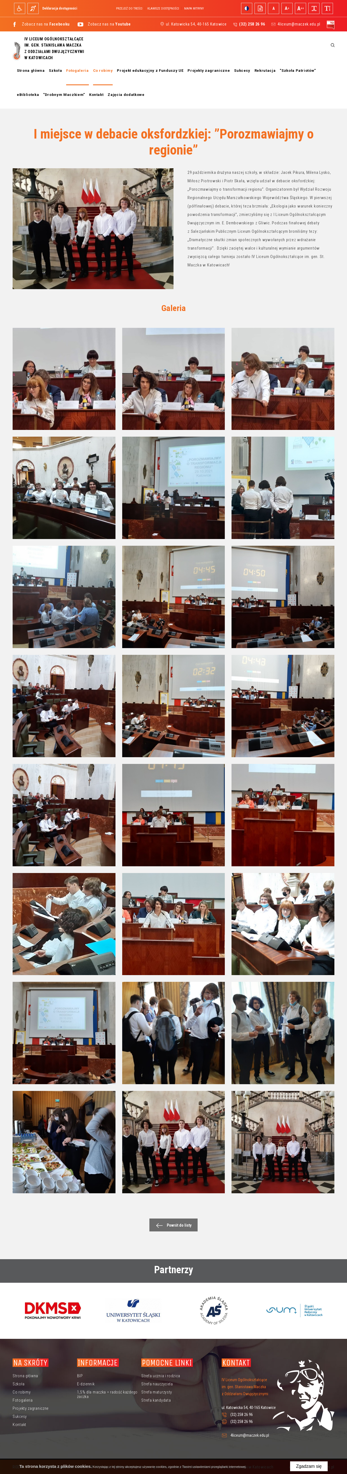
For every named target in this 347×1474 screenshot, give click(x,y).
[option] (53, 1310)
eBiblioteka (28, 95)
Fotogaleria (77, 70)
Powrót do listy (172, 1225)
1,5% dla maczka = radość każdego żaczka (107, 1394)
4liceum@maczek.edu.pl (298, 24)
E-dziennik (86, 1384)
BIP (80, 1376)
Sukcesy (242, 70)
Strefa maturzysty (156, 1392)
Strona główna (31, 70)
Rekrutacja (265, 70)
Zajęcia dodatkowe (126, 95)
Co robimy (103, 70)
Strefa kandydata (156, 1400)
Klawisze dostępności (163, 8)
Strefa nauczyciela (157, 1384)
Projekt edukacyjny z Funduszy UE (150, 70)
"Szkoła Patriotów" (298, 70)
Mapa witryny (194, 8)
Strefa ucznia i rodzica (160, 1376)
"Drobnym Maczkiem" (64, 95)
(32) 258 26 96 (241, 1414)
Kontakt (96, 95)
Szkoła (55, 70)
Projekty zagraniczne (209, 70)
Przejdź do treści (129, 8)
